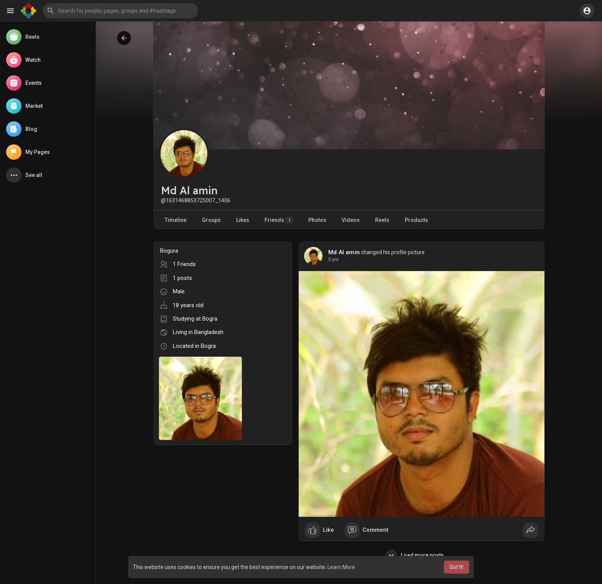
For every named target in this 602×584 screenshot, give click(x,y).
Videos (351, 220)
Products (416, 220)
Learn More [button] (341, 567)
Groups (211, 220)
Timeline (176, 220)
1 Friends (184, 264)
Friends (279, 220)
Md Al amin (344, 252)
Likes (242, 220)
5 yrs (333, 259)
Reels (382, 220)
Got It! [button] (456, 567)
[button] (120, 10)
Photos (317, 220)
